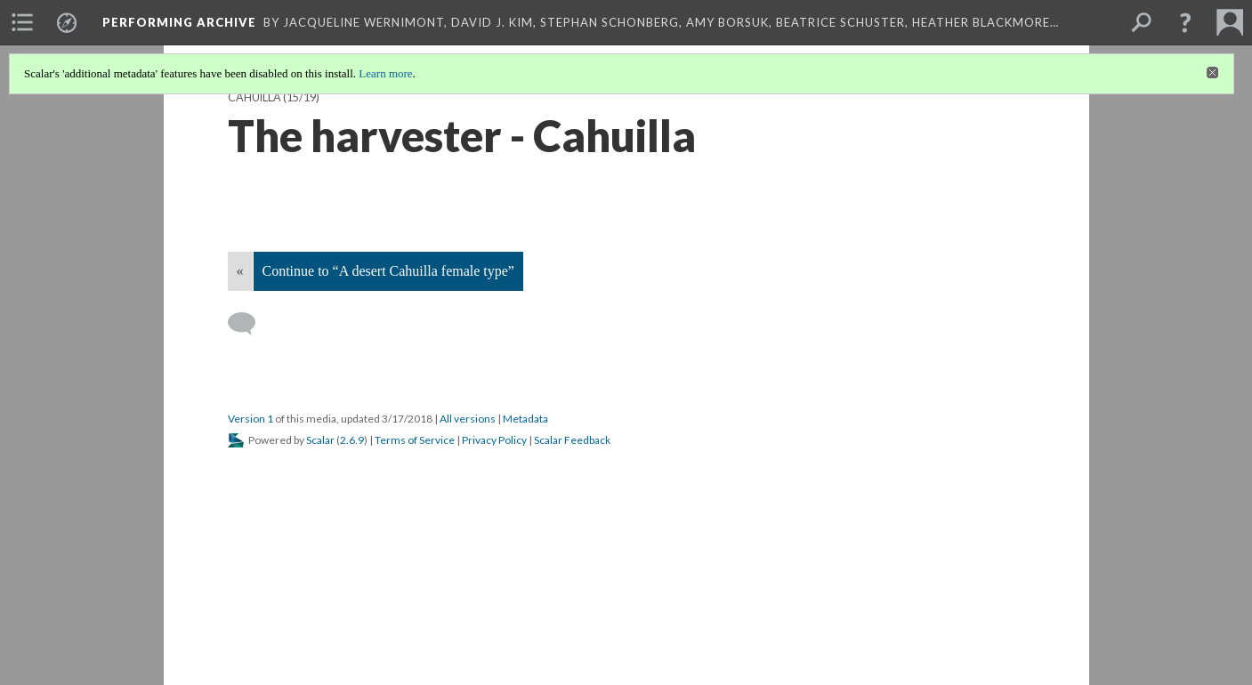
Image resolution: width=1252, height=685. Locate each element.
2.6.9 (352, 440)
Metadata (525, 418)
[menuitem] (22, 22)
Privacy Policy (494, 440)
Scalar (320, 440)
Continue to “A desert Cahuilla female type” (388, 270)
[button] (1185, 22)
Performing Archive (179, 22)
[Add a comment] (249, 323)
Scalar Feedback (572, 440)
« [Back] (240, 270)
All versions (468, 418)
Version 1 (250, 418)
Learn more (385, 73)
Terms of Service (415, 440)
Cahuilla (254, 97)
